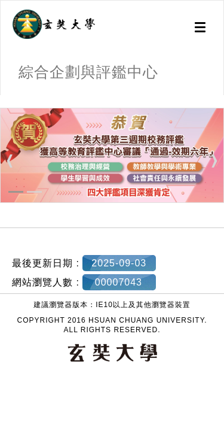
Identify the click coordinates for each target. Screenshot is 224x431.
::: (4, 101)
